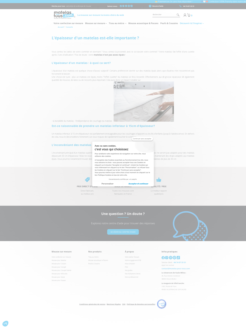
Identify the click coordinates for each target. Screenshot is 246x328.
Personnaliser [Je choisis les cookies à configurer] (107, 184)
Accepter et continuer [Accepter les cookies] (138, 184)
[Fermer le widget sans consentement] (142, 139)
